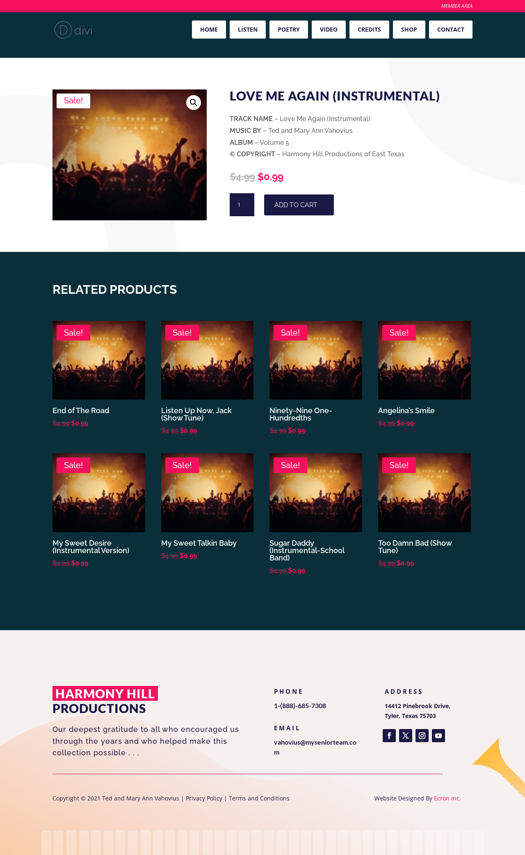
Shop (409, 29)
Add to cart (295, 205)
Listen (248, 29)
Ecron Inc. (447, 798)
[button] (193, 102)
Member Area (456, 6)
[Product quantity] (242, 204)
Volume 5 (90, 60)
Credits (369, 29)
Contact (450, 29)
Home (209, 29)
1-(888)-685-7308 (300, 705)
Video (329, 29)
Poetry (289, 29)
